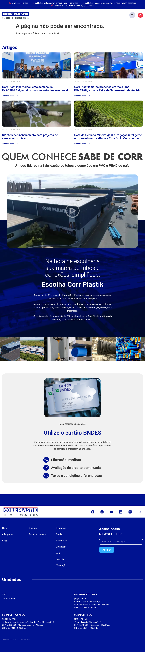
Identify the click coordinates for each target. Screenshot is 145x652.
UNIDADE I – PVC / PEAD (85, 594)
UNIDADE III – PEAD (83, 615)
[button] (132, 15)
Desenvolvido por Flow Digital (16, 639)
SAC (4, 594)
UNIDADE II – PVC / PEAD (13, 615)
